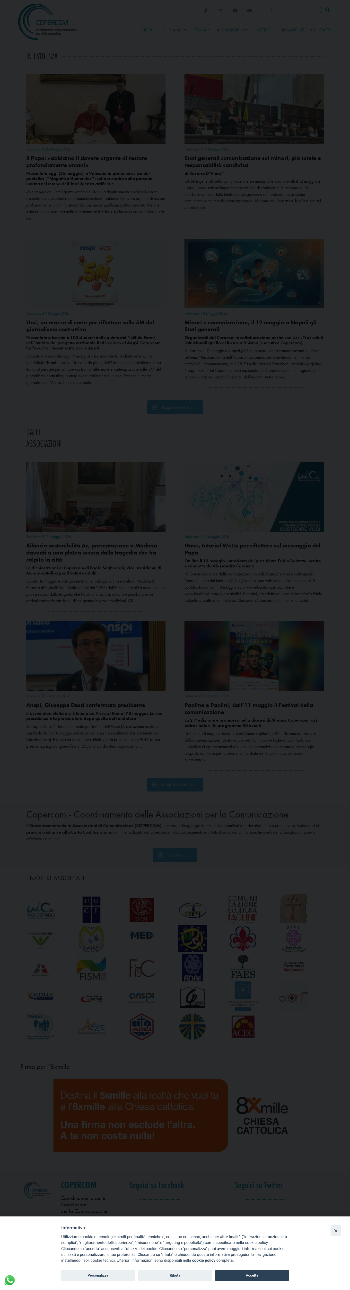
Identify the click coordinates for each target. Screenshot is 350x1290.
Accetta (252, 1275)
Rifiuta (175, 1275)
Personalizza (98, 1275)
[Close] (336, 1230)
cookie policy (203, 1260)
